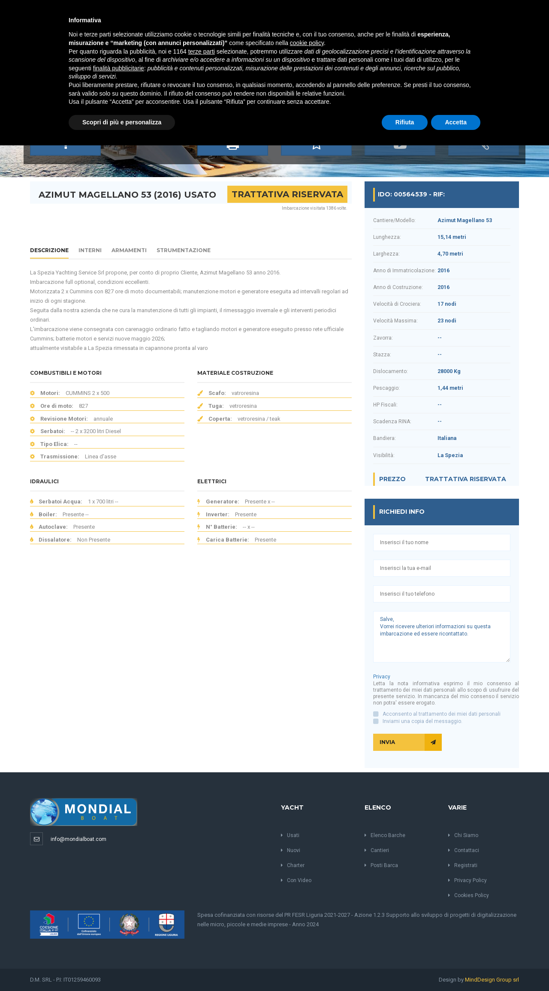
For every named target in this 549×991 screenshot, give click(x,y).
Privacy (381, 677)
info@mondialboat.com (78, 839)
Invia (411, 742)
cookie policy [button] (307, 42)
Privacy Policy (467, 880)
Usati (290, 835)
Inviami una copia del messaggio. (422, 721)
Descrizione (49, 250)
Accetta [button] (456, 122)
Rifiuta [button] (404, 122)
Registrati (462, 865)
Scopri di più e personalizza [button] (121, 122)
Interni (90, 250)
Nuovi (290, 850)
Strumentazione (184, 250)
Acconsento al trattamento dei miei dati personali (442, 714)
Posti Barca (381, 865)
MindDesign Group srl (492, 979)
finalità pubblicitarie (118, 68)
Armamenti (129, 250)
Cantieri (377, 850)
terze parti (201, 51)
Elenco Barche (385, 835)
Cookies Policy (468, 895)
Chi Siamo (463, 835)
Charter (293, 865)
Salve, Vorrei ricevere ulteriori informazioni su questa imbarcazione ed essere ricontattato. (441, 637)
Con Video (296, 880)
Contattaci (463, 850)
